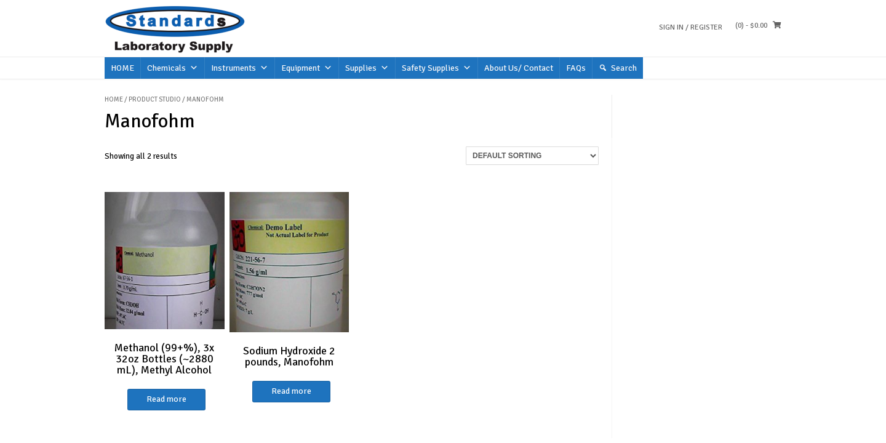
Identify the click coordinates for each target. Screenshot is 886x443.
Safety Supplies (436, 68)
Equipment (306, 68)
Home (114, 99)
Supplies (367, 68)
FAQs (576, 68)
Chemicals (172, 68)
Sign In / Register (690, 27)
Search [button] (624, 68)
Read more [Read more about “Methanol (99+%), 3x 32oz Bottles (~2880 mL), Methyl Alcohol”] (166, 399)
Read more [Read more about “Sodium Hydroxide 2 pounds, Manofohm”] (291, 391)
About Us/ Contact (518, 68)
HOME (122, 68)
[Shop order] (532, 155)
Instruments (239, 68)
